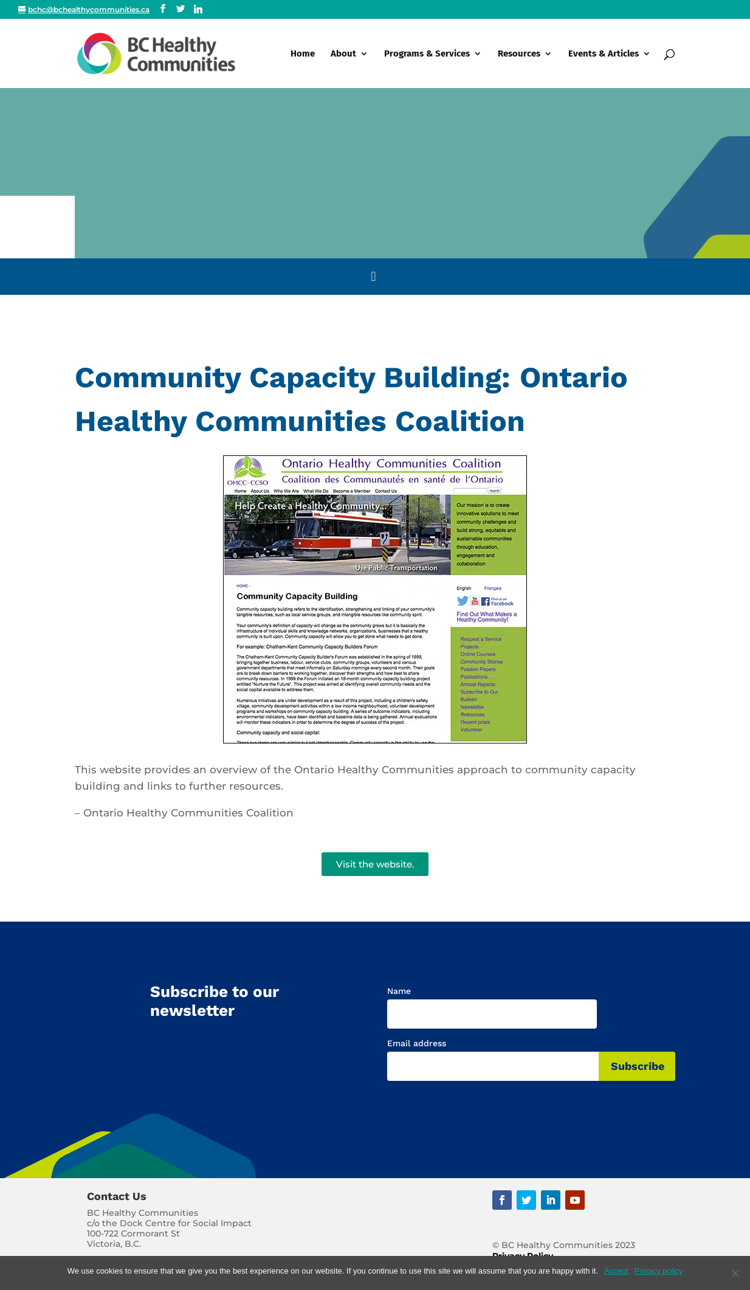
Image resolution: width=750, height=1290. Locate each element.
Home (303, 54)
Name (399, 991)
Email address (416, 1043)
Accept (616, 1270)
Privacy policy (659, 1270)
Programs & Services (427, 54)
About (343, 54)
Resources (519, 54)
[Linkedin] (198, 9)
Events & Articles (603, 54)
